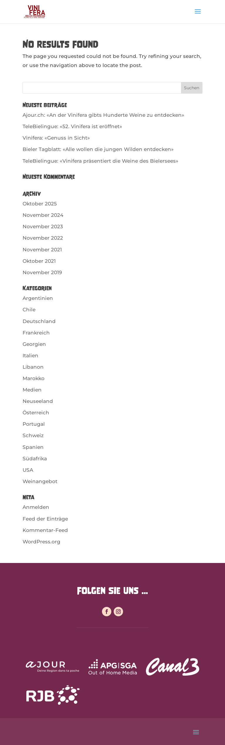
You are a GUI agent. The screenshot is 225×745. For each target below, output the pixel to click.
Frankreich (36, 333)
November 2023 (43, 226)
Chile (29, 310)
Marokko (34, 378)
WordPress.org (41, 542)
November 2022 (43, 238)
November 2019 (42, 272)
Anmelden (36, 507)
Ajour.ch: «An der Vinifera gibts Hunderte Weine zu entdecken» (103, 115)
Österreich (36, 413)
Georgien (34, 344)
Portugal (34, 424)
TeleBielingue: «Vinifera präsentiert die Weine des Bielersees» (100, 161)
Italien (30, 355)
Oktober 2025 (40, 204)
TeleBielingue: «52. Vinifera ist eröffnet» (72, 126)
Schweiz (33, 435)
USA (28, 470)
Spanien (33, 447)
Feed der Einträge (45, 519)
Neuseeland (38, 401)
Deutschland (39, 321)
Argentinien (38, 298)
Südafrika (35, 458)
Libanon (33, 367)
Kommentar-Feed (45, 530)
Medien (32, 390)
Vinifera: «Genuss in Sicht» (56, 138)
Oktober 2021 (39, 261)
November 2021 (42, 250)
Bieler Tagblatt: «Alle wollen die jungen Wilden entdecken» (98, 149)
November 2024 (43, 215)
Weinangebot (40, 481)
